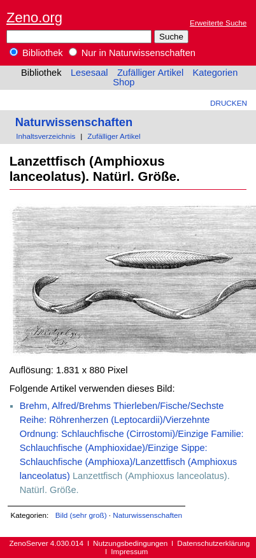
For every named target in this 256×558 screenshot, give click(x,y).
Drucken (228, 103)
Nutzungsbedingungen (130, 543)
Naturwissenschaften (73, 122)
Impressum (129, 551)
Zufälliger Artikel (150, 73)
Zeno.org (34, 17)
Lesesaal (89, 73)
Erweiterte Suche (218, 22)
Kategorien (215, 73)
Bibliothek (36, 53)
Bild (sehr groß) (81, 515)
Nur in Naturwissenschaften (132, 53)
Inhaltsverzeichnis (45, 136)
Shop (123, 82)
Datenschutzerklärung (213, 543)
